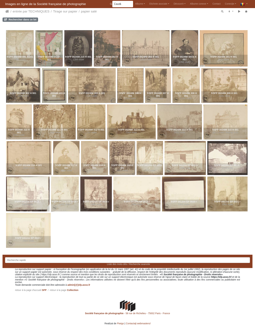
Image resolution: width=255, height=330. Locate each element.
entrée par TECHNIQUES (31, 11)
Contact (216, 3)
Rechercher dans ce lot (20, 19)
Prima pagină (7, 11)
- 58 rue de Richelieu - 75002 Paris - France (127, 313)
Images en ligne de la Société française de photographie (45, 4)
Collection (72, 290)
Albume (139, 3)
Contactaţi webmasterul (138, 323)
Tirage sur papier (65, 11)
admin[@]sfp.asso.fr (78, 285)
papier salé (89, 11)
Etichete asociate (158, 3)
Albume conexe (198, 3)
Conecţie (229, 3)
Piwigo (120, 323)
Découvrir (179, 3)
